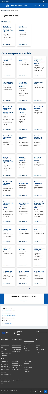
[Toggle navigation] (2, 5)
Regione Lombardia (5, 1)
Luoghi (37, 352)
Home (2, 10)
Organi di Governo (4, 343)
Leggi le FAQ (14, 367)
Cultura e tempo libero (16, 345)
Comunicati (38, 345)
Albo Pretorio (26, 365)
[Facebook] (39, 5)
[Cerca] (45, 5)
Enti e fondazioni (4, 349)
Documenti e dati (4, 355)
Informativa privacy (28, 367)
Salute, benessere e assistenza (28, 347)
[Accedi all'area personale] (43, 1)
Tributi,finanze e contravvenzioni (27, 343)
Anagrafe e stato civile (16, 343)
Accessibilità (6, 390)
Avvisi (37, 347)
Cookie (15, 390)
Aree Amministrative (5, 345)
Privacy (11, 390)
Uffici (2, 347)
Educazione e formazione (29, 341)
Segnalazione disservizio (17, 365)
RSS (1, 390)
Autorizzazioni (27, 350)
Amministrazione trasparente (27, 362)
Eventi (37, 355)
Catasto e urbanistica (16, 349)
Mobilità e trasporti (16, 351)
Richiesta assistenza (16, 369)
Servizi (6, 10)
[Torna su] (45, 391)
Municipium (37, 391)
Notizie (37, 343)
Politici (2, 351)
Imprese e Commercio (16, 347)
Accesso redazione (43, 391)
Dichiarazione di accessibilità (27, 372)
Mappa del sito (4, 391)
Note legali (26, 369)
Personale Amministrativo (6, 353)
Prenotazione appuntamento (15, 362)
